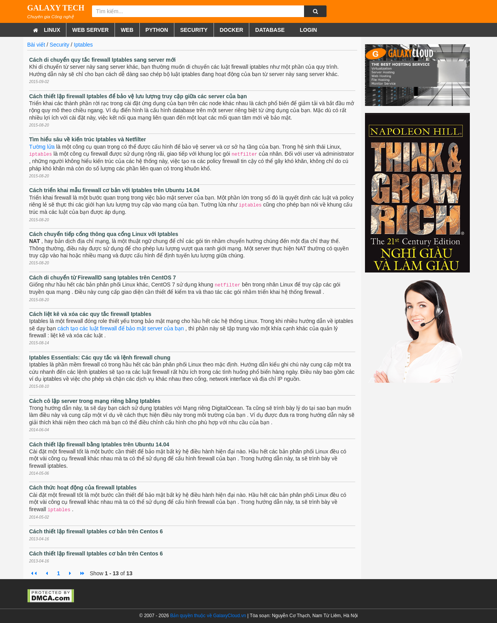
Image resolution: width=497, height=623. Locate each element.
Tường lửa (42, 147)
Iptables (83, 45)
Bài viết (36, 45)
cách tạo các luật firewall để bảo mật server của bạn (120, 328)
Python (157, 30)
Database (270, 30)
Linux (52, 30)
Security (194, 30)
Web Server (90, 30)
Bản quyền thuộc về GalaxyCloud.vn (208, 615)
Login (307, 30)
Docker (231, 30)
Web (127, 30)
